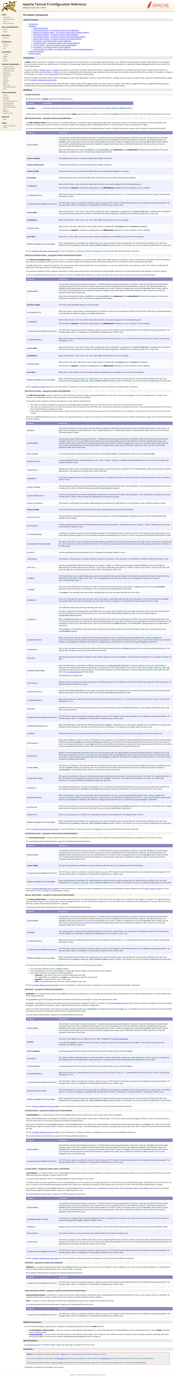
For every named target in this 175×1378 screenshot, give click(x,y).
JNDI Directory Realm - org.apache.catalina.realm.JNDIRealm (55, 34)
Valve (5, 89)
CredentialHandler (9, 69)
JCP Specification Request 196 (121, 1003)
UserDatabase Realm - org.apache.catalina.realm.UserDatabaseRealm (59, 37)
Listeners (6, 77)
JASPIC (5, 128)
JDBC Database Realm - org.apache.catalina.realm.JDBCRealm (56, 30)
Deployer (6, 111)
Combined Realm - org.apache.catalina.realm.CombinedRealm (56, 43)
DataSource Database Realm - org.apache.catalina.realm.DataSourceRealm (61, 32)
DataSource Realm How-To (42, 387)
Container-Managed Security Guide (43, 80)
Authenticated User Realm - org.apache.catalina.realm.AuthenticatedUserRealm (63, 49)
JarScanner (6, 73)
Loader (5, 79)
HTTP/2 (5, 46)
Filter (4, 119)
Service (5, 32)
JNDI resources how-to (153, 888)
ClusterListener (8, 113)
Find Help (60, 1358)
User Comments (8, 23)
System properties (9, 126)
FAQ (4, 21)
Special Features (35, 54)
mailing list (105, 1358)
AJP (4, 48)
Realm (5, 83)
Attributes (32, 26)
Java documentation (73, 672)
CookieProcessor (8, 67)
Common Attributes (40, 28)
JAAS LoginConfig (121, 1039)
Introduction (33, 24)
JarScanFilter (7, 75)
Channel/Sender (8, 103)
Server (5, 30)
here (61, 1363)
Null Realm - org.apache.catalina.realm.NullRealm (52, 47)
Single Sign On (32, 1345)
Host (4, 58)
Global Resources (8, 71)
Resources (6, 85)
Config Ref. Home (9, 19)
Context (5, 54)
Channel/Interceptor (10, 107)
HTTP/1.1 (6, 44)
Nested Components (36, 51)
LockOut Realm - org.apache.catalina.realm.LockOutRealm (55, 45)
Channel (5, 99)
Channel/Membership (10, 101)
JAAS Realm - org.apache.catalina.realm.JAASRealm (52, 41)
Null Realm (54, 74)
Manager (6, 81)
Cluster (5, 60)
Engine (5, 56)
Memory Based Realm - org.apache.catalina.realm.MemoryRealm (57, 39)
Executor (6, 38)
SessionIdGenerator (9, 87)
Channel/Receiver (9, 105)
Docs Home (7, 17)
